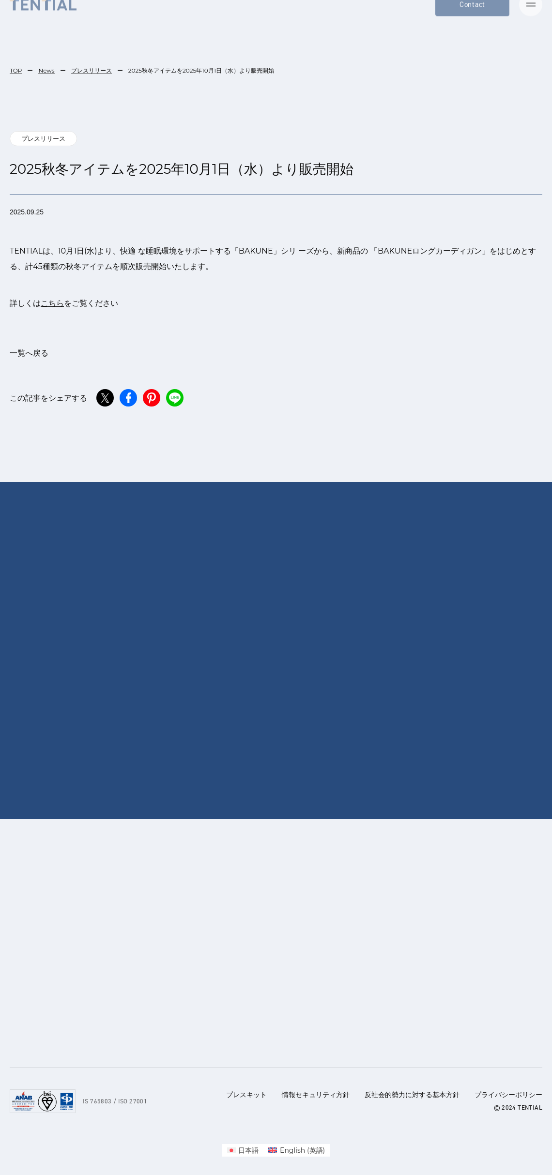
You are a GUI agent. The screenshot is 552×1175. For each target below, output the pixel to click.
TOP (16, 70)
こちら (52, 303)
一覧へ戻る (29, 353)
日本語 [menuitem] (248, 1150)
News (46, 70)
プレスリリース (91, 70)
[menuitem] (243, 1150)
